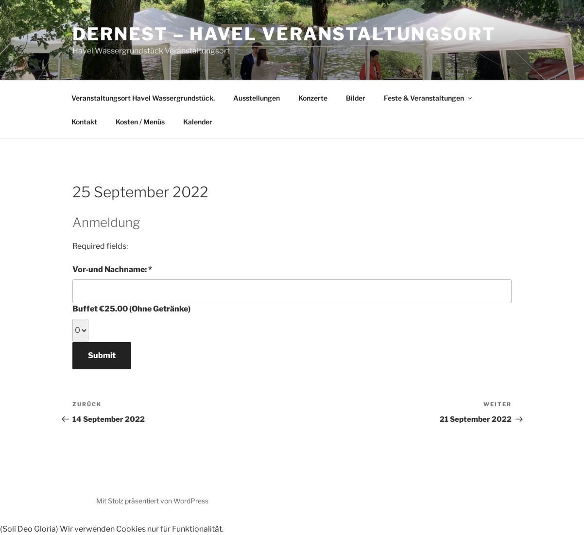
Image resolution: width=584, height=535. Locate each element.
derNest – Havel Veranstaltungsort (284, 34)
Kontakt (84, 122)
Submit (102, 355)
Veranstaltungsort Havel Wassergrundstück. (143, 98)
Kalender (197, 122)
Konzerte (312, 98)
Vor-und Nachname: (128, 269)
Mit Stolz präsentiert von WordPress (152, 501)
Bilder (355, 98)
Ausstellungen (256, 98)
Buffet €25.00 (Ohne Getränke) (131, 308)
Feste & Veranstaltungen (428, 98)
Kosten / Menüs (140, 122)
